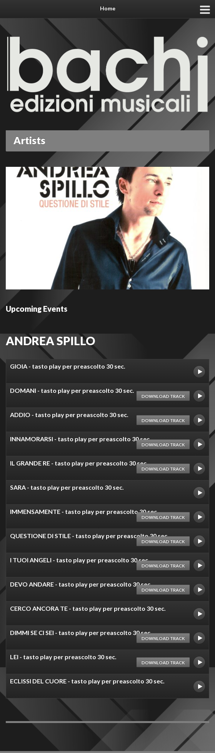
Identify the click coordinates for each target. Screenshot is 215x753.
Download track (163, 395)
